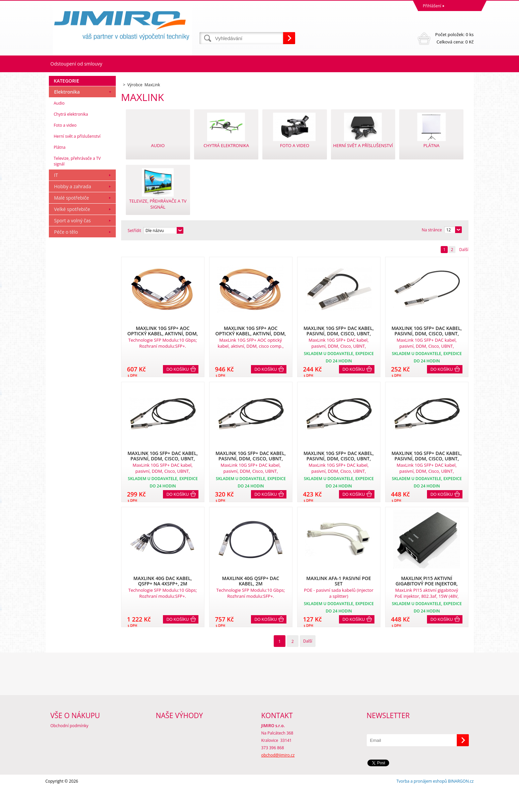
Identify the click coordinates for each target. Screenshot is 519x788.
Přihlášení (432, 6)
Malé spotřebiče (71, 198)
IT (56, 175)
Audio (59, 103)
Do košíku (178, 369)
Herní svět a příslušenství (77, 136)
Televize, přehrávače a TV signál (77, 161)
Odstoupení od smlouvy (76, 64)
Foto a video (65, 125)
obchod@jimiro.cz (278, 755)
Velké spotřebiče (72, 209)
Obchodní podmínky (70, 725)
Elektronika (67, 92)
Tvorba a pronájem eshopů (422, 781)
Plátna (60, 147)
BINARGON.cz (461, 781)
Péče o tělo (66, 232)
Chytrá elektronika (71, 114)
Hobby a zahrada (72, 186)
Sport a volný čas (72, 220)
